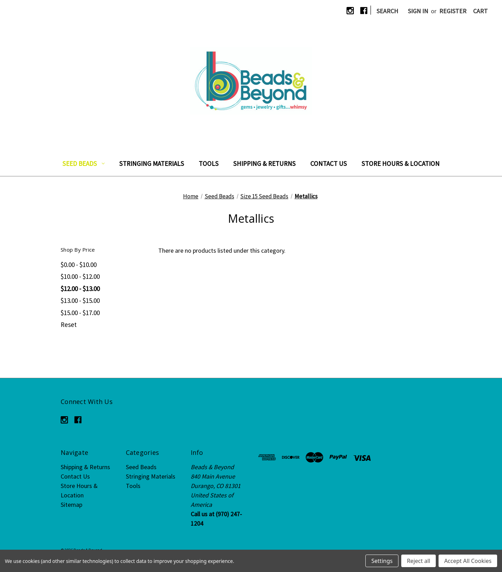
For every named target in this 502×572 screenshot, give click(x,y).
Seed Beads (83, 163)
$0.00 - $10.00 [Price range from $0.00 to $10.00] (79, 264)
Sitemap (71, 505)
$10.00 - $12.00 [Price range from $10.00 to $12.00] (80, 276)
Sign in (418, 11)
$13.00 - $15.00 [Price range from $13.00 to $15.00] (80, 300)
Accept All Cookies (468, 561)
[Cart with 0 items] (480, 11)
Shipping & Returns (264, 163)
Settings (382, 561)
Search (387, 11)
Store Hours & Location (401, 163)
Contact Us (328, 163)
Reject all (418, 561)
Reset (69, 324)
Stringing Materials (151, 163)
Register (452, 11)
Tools (209, 163)
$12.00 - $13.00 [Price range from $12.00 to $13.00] (80, 288)
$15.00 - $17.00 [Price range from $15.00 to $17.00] (80, 312)
